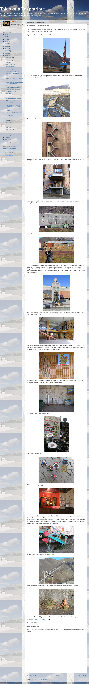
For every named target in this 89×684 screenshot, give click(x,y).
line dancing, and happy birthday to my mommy (13, 86)
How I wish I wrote (11, 102)
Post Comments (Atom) (41, 679)
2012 (6, 46)
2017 (6, 37)
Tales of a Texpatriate (22, 8)
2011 (6, 48)
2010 (6, 51)
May (7, 122)
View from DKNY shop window (14, 112)
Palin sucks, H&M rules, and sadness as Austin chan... (13, 106)
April (7, 125)
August (8, 115)
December (9, 57)
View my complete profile (9, 28)
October (8, 62)
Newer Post (31, 676)
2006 (6, 137)
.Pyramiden (37, 35)
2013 (6, 44)
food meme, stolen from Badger (14, 73)
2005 (6, 139)
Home (57, 676)
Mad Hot (8, 93)
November (9, 60)
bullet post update (11, 66)
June (7, 120)
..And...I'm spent (10, 69)
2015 (6, 39)
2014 (6, 41)
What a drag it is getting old (13, 98)
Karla (14, 21)
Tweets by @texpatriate (9, 148)
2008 (6, 55)
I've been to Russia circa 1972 (14, 71)
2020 (6, 34)
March (8, 127)
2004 (6, 142)
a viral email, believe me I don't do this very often (14, 83)
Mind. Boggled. (10, 76)
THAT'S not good (10, 100)
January (8, 132)
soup (7, 95)
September (9, 64)
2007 (6, 135)
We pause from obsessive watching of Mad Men (13, 90)
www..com (9, 155)
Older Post (82, 676)
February (9, 129)
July (7, 118)
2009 (6, 53)
